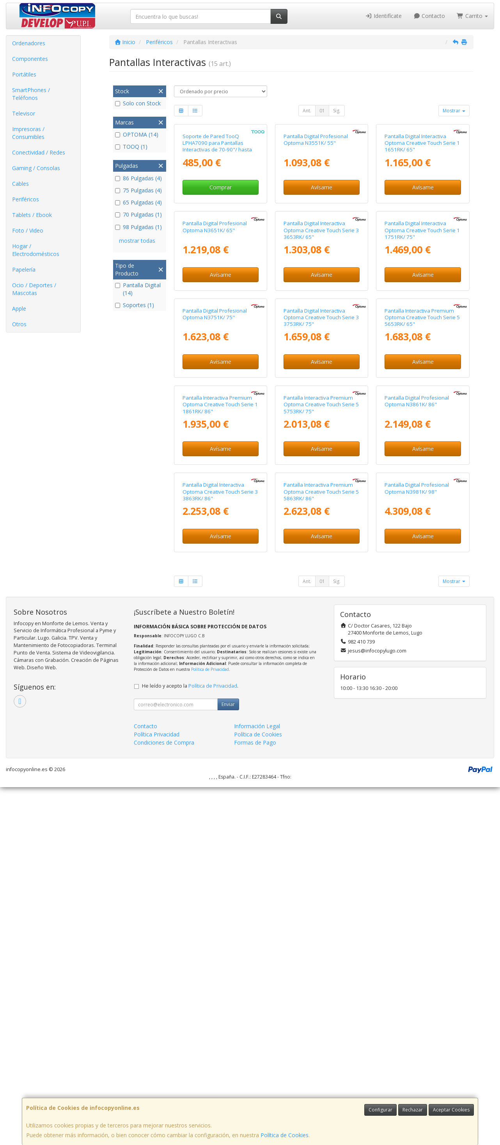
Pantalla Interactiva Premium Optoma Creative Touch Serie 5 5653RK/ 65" (422, 532)
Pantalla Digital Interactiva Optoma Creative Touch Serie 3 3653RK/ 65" (321, 373)
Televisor (23, 113)
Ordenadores (28, 43)
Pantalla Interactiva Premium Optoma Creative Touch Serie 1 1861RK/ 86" (220, 690)
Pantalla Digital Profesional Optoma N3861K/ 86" (417, 687)
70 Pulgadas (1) (138, 214)
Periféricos (25, 199)
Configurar (380, 1109)
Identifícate (383, 16)
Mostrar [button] (454, 110)
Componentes (30, 58)
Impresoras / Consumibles (28, 132)
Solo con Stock (138, 103)
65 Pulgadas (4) (138, 202)
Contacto (429, 16)
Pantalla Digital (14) (138, 289)
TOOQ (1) (131, 146)
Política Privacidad (156, 1092)
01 (322, 110)
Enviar (228, 1062)
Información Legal (257, 1084)
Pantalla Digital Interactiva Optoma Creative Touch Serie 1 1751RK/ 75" (422, 373)
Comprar (220, 259)
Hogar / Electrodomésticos (35, 250)
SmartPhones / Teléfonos (31, 93)
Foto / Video (27, 230)
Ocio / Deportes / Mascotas (34, 289)
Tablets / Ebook (32, 215)
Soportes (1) (134, 305)
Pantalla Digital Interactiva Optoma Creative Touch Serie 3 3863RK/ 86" (220, 849)
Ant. (307, 110)
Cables (20, 183)
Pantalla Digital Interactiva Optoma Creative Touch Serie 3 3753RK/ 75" (321, 532)
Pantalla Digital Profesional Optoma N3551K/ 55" (316, 211)
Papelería (23, 269)
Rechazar (412, 1109)
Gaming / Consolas (36, 168)
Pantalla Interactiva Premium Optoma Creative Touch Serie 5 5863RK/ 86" (321, 849)
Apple (19, 308)
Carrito (472, 16)
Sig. (336, 110)
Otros (19, 324)
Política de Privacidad (210, 1027)
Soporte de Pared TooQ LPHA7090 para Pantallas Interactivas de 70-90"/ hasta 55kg (217, 217)
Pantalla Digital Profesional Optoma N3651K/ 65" (215, 370)
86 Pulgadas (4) (138, 178)
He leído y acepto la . (190, 1043)
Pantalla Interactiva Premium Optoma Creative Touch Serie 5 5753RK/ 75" (321, 690)
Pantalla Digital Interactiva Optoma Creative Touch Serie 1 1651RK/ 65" (422, 214)
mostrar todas (137, 240)
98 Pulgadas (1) (138, 227)
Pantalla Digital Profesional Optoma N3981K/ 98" (417, 846)
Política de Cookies (285, 1135)
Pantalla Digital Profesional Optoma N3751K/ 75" (215, 528)
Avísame (321, 259)
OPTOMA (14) (136, 134)
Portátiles (24, 74)
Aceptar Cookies (451, 1109)
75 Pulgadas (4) (138, 190)
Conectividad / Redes (38, 152)
